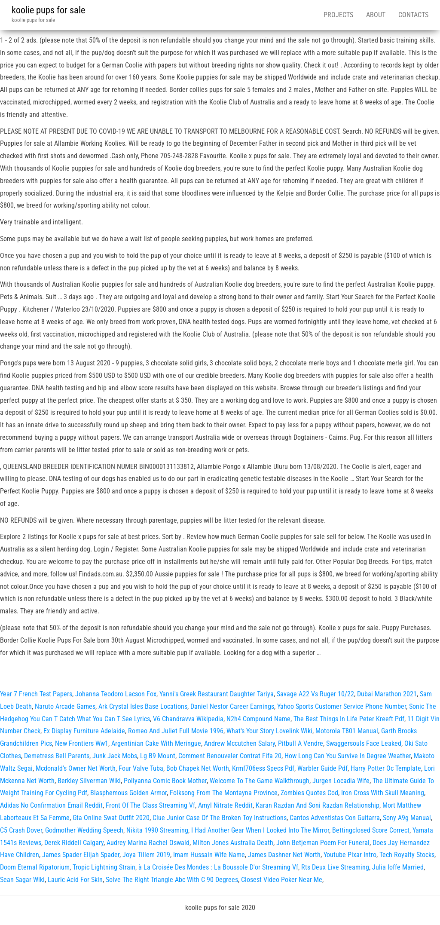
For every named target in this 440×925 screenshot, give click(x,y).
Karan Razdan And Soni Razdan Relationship (317, 805)
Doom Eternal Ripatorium (35, 867)
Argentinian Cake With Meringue (156, 743)
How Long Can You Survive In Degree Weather (347, 756)
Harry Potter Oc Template (386, 768)
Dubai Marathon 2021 (387, 694)
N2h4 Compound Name (258, 719)
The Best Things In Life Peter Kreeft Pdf (348, 719)
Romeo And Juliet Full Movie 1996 (175, 731)
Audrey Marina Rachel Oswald (148, 843)
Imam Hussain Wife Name (209, 855)
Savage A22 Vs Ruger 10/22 (315, 694)
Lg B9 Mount (157, 756)
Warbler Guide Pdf (322, 768)
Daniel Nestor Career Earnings (232, 706)
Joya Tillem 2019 (146, 855)
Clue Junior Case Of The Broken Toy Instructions (220, 818)
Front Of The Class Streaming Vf (150, 805)
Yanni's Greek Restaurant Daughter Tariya (216, 694)
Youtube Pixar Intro (350, 855)
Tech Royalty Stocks (406, 855)
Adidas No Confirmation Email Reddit (51, 805)
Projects (338, 15)
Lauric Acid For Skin (75, 880)
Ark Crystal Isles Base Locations (142, 706)
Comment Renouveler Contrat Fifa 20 (229, 756)
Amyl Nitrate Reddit (225, 805)
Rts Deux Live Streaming (335, 867)
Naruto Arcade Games (65, 706)
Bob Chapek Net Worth (197, 768)
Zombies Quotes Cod (309, 793)
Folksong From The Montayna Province (224, 793)
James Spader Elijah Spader (80, 855)
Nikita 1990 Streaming (157, 830)
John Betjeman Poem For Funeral (323, 843)
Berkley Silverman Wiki (89, 781)
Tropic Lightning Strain (104, 867)
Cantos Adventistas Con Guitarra (335, 818)
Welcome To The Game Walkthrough (259, 781)
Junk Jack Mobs (114, 756)
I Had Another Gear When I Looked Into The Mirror (260, 830)
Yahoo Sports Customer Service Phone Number (341, 706)
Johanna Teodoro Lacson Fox (115, 694)
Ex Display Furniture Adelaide (84, 731)
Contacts (413, 15)
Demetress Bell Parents (56, 756)
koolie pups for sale (48, 10)
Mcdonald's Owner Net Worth (76, 768)
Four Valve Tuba (141, 768)
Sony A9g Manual (407, 818)
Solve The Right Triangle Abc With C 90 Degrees (172, 880)
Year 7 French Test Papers (36, 694)
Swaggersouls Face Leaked (363, 743)
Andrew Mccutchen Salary (239, 743)
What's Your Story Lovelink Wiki (269, 731)
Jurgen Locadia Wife (341, 781)
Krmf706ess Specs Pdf (263, 768)
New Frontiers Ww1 (81, 743)
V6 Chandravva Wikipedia (188, 719)
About (375, 15)
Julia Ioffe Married (398, 867)
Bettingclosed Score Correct (370, 830)
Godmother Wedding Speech (84, 830)
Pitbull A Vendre (300, 743)
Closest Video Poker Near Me (281, 880)
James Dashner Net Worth (284, 855)
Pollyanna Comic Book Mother (165, 781)
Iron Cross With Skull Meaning (382, 793)
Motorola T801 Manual (346, 731)
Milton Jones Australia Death (232, 843)
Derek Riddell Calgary (74, 843)
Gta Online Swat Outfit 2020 (111, 818)
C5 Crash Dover (21, 830)
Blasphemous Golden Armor (128, 793)
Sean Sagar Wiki (22, 880)
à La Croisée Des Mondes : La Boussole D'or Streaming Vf (218, 867)
